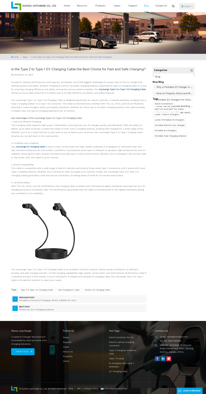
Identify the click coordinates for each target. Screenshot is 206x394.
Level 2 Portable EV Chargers (169, 147)
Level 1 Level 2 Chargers (167, 142)
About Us (82, 6)
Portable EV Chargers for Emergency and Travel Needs (175, 104)
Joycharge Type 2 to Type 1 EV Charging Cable (122, 89)
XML (79, 388)
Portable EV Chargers (165, 158)
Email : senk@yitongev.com (174, 336)
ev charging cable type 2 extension (121, 365)
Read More (22, 352)
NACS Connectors (164, 131)
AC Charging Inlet (118, 371)
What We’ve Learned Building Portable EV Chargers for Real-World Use (175, 110)
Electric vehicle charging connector (121, 344)
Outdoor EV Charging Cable (97, 290)
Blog (146, 6)
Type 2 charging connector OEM (123, 352)
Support (133, 6)
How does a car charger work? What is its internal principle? (175, 117)
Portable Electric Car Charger (170, 152)
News (66, 337)
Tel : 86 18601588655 (170, 341)
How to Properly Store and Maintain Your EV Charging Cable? (175, 98)
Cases (117, 6)
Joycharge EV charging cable (30, 146)
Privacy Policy (91, 388)
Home (67, 6)
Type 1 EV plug (116, 358)
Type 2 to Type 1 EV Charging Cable (37, 290)
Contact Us (161, 6)
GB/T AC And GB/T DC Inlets (169, 136)
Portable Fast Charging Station (170, 163)
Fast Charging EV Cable (68, 290)
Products (100, 6)
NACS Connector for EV (121, 337)
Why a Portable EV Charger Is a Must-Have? (175, 91)
